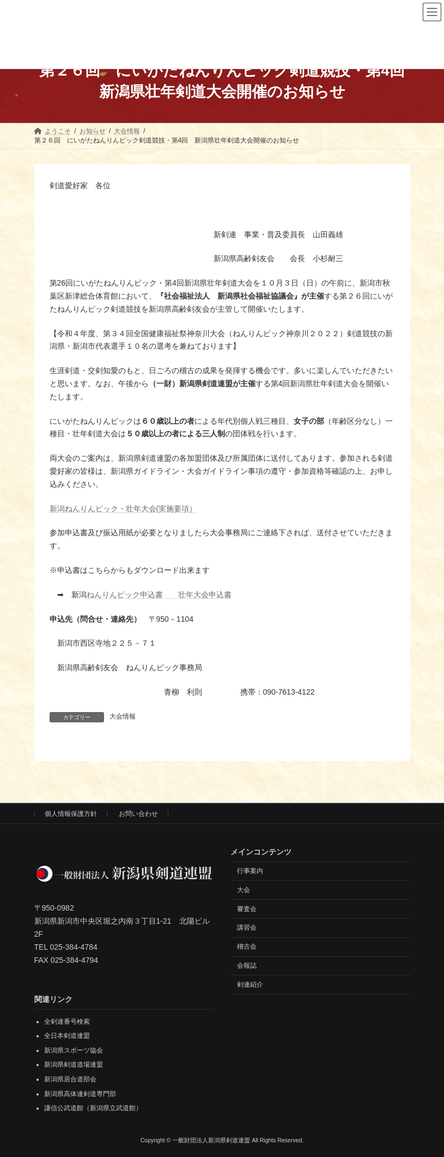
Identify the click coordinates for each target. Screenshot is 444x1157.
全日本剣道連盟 (67, 1036)
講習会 (247, 927)
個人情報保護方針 (71, 814)
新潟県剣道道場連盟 (73, 1064)
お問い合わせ (138, 814)
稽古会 (247, 946)
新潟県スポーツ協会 (73, 1050)
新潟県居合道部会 (70, 1079)
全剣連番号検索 (67, 1021)
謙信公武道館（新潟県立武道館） (93, 1108)
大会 (243, 889)
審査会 (247, 908)
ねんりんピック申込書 (132, 594)
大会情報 (123, 716)
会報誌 (247, 965)
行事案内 (250, 870)
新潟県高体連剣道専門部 (80, 1093)
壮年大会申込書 (205, 594)
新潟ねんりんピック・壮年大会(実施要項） (123, 508)
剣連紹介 (250, 984)
